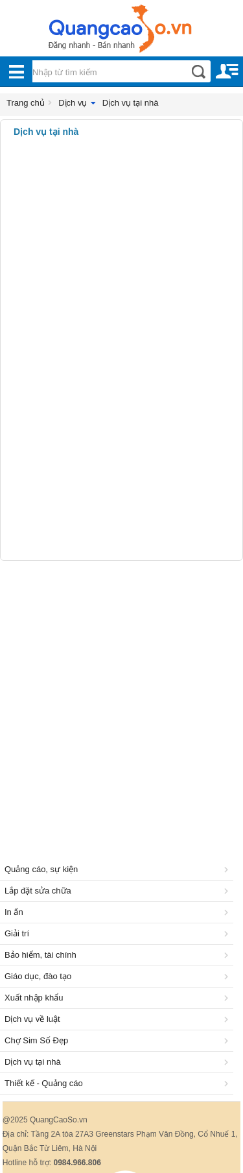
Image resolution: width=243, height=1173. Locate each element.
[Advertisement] (121, 695)
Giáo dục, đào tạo (119, 976)
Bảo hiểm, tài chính (119, 955)
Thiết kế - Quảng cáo (119, 1083)
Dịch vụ (72, 103)
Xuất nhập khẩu (119, 997)
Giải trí (119, 933)
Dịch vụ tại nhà (130, 103)
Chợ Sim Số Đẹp (119, 1040)
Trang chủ (25, 103)
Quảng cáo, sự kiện (119, 869)
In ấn (119, 912)
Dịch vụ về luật (119, 1019)
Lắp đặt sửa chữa (119, 890)
